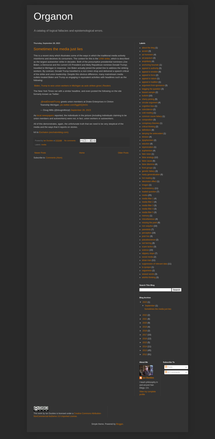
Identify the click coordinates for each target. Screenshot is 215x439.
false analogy (148, 157)
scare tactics (147, 246)
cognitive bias (148, 106)
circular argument (150, 102)
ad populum (147, 58)
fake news (146, 154)
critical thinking (148, 126)
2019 (145, 327)
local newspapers (45, 115)
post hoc (145, 236)
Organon (53, 16)
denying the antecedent (152, 133)
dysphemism (147, 140)
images (145, 185)
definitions (146, 130)
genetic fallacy (148, 171)
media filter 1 (148, 198)
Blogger (119, 424)
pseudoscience (148, 240)
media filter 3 (148, 205)
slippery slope (148, 253)
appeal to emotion (150, 72)
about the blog (148, 48)
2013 (145, 350)
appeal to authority (150, 68)
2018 (145, 331)
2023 (145, 302)
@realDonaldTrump (50, 101)
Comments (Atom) (54, 158)
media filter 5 (148, 212)
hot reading (147, 178)
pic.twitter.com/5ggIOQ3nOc (74, 105)
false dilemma (148, 164)
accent (145, 51)
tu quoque (146, 267)
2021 (145, 319)
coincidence (147, 109)
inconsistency (148, 188)
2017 (145, 335)
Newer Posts (40, 153)
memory (145, 216)
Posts (169, 367)
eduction (145, 144)
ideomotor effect (149, 181)
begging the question (151, 89)
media (43, 145)
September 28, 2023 (81, 110)
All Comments (172, 372)
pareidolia (146, 229)
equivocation (147, 147)
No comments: (70, 141)
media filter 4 (148, 209)
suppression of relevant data (154, 264)
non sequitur (147, 226)
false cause (147, 161)
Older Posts (123, 153)
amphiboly (146, 61)
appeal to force (148, 75)
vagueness (147, 270)
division (145, 137)
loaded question (149, 191)
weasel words (148, 274)
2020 (145, 323)
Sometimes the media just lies (58, 49)
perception (146, 233)
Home (82, 153)
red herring (147, 243)
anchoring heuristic (150, 65)
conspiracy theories (150, 123)
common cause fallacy (152, 116)
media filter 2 (148, 202)
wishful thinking (149, 277)
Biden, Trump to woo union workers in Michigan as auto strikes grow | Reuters (72, 85)
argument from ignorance (153, 85)
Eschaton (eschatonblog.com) (53, 132)
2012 (145, 354)
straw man (146, 260)
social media (147, 257)
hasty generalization (151, 174)
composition (147, 120)
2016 (145, 338)
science (145, 250)
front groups (147, 168)
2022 (145, 315)
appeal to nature (149, 78)
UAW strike (104, 58)
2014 (145, 346)
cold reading (147, 113)
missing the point (149, 222)
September (150, 305)
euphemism (147, 150)
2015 (145, 342)
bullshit (145, 95)
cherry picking (148, 99)
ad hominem (147, 54)
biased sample (148, 92)
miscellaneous (148, 219)
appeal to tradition (150, 82)
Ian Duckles (148, 378)
